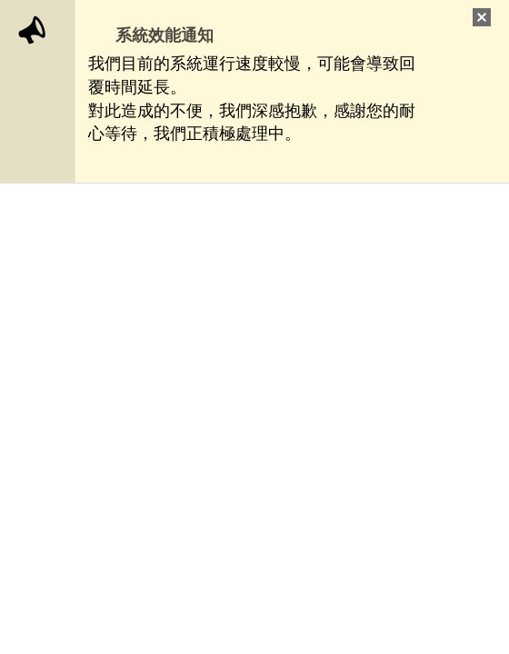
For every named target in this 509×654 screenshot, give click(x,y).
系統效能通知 (164, 35)
